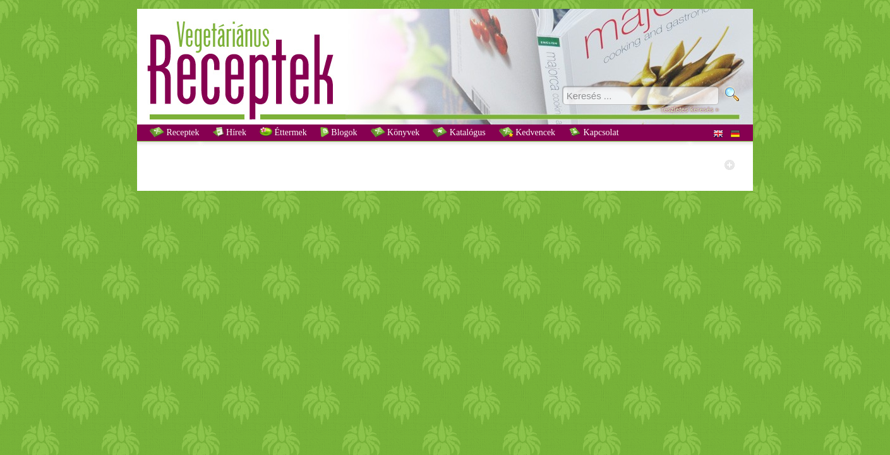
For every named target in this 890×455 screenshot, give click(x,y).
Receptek (175, 132)
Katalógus (459, 132)
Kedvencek (527, 132)
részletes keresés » (690, 109)
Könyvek (395, 132)
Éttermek (283, 132)
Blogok (339, 132)
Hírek (229, 132)
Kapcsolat (593, 132)
